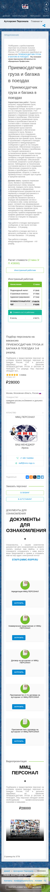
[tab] (25, 440)
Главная (37, 21)
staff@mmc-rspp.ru (27, 463)
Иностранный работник (25, 270)
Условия (38, 881)
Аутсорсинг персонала (16, 21)
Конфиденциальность (23, 881)
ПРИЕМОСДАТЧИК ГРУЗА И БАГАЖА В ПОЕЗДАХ (24, 55)
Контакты (8, 881)
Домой (7, 871)
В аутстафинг (25, 499)
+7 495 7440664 (27, 458)
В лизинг (25, 493)
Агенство (24, 413)
